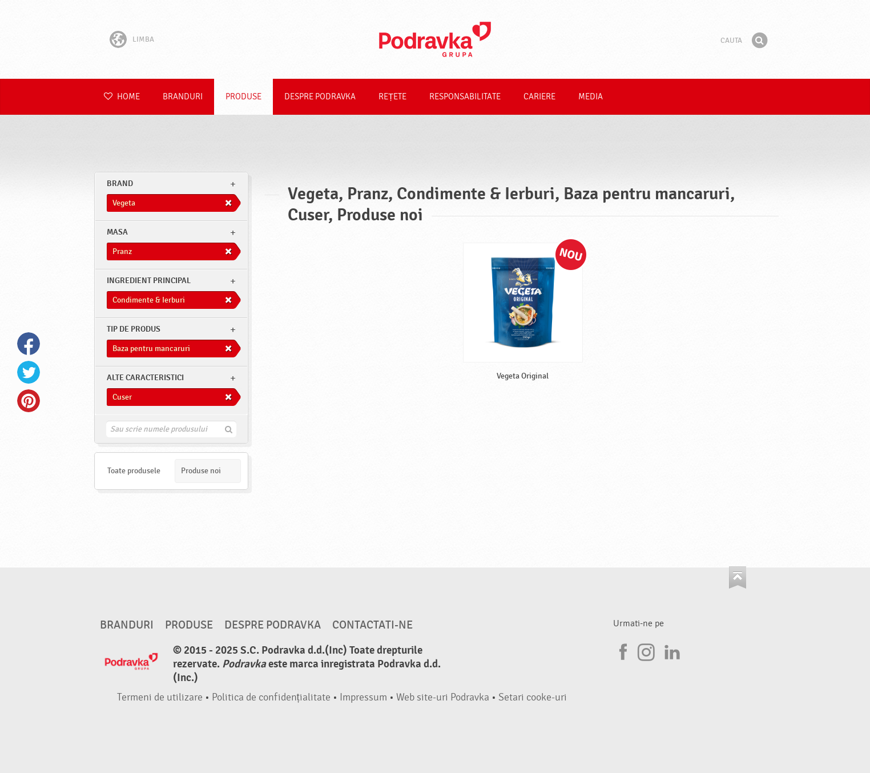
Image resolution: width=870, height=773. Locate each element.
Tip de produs (133, 329)
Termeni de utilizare (160, 697)
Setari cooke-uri (532, 697)
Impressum (363, 697)
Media (590, 97)
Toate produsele (133, 471)
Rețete (392, 97)
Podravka (435, 39)
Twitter (28, 372)
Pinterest (28, 400)
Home (122, 97)
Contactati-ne (372, 625)
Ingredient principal (149, 280)
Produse (243, 97)
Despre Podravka (320, 97)
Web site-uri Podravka (442, 697)
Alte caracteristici (145, 378)
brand (120, 183)
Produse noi (201, 471)
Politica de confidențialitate (271, 697)
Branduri (183, 97)
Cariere (539, 97)
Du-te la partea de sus (737, 577)
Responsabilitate (465, 97)
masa (117, 232)
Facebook (28, 343)
